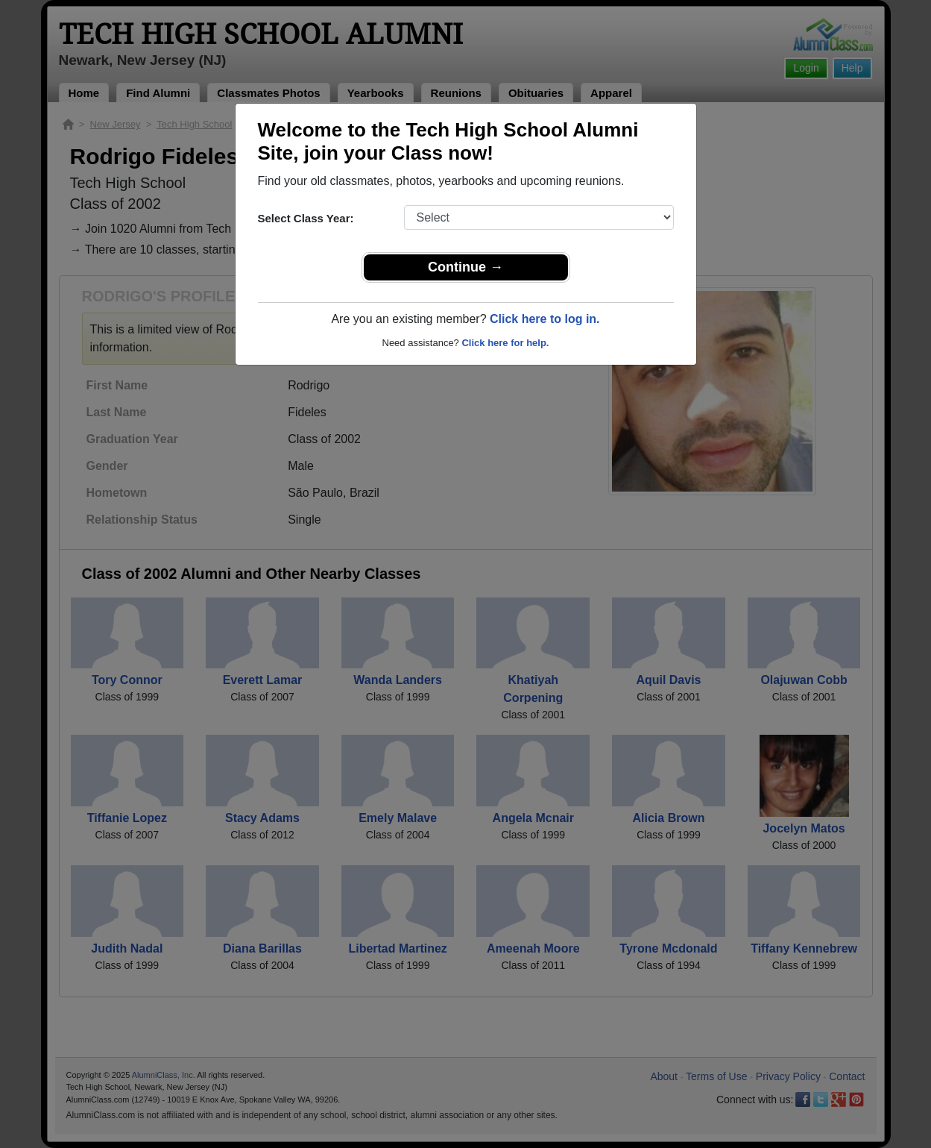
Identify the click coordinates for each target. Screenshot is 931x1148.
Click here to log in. (545, 319)
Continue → (465, 267)
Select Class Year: (306, 218)
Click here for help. (505, 342)
